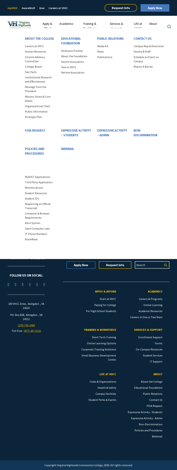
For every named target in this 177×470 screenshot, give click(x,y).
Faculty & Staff (142, 51)
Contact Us (143, 39)
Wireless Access (34, 187)
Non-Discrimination (145, 133)
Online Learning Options (101, 343)
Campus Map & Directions (149, 46)
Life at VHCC (138, 26)
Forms (158, 343)
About (153, 24)
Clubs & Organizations (103, 381)
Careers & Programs (150, 299)
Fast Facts (31, 72)
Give (41, 8)
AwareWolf (28, 8)
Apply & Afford (47, 26)
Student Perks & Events (102, 400)
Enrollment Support (150, 337)
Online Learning (152, 305)
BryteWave (31, 239)
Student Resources (36, 193)
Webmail (67, 149)
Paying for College (105, 305)
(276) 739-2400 (26, 325)
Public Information (36, 111)
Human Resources (35, 51)
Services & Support (116, 26)
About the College (39, 39)
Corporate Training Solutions (98, 349)
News (100, 51)
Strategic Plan (33, 117)
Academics (66, 24)
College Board (33, 66)
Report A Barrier (143, 66)
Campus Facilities (106, 393)
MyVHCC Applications (37, 177)
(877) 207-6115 (32, 331)
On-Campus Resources (149, 349)
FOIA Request (35, 130)
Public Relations (110, 39)
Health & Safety (106, 387)
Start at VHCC (108, 299)
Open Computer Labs (37, 228)
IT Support (156, 361)
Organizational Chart (37, 106)
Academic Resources (150, 311)
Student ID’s (32, 198)
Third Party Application (39, 182)
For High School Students (101, 311)
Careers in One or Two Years (146, 317)
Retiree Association (72, 72)
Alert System (32, 223)
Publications (104, 57)
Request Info (121, 8)
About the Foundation (74, 56)
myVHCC (13, 8)
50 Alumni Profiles (72, 51)
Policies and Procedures (34, 151)
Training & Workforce (89, 26)
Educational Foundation (71, 41)
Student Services (152, 355)
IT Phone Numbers (36, 234)
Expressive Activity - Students (76, 133)
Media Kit (102, 46)
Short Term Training (104, 337)
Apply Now (155, 8)
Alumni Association (72, 61)
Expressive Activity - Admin (112, 133)
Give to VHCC (68, 67)
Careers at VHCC (58, 8)
